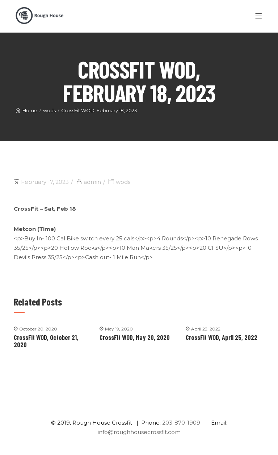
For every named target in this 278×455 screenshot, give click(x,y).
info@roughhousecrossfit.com (139, 432)
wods (123, 181)
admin (92, 181)
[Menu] (259, 16)
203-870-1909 (181, 422)
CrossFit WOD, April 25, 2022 (221, 337)
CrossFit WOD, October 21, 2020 (46, 341)
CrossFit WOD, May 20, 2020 (135, 337)
